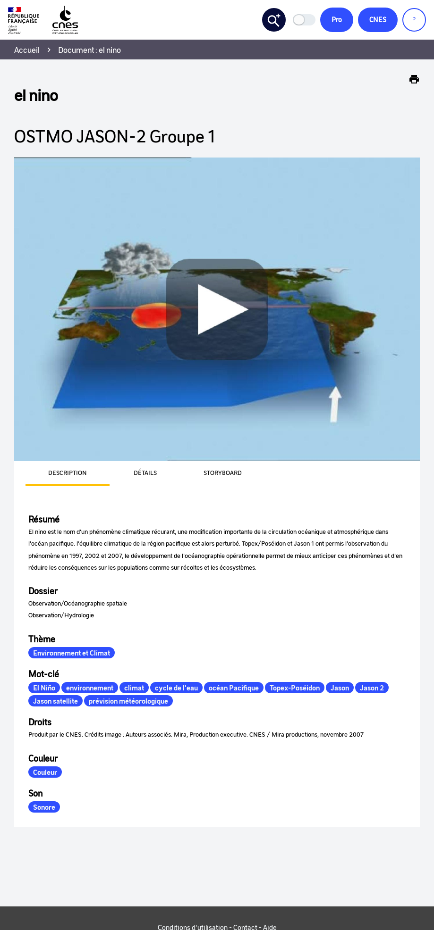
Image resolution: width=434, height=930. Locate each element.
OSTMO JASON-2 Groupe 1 (114, 136)
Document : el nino (89, 50)
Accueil (27, 50)
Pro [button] (334, 20)
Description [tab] (67, 473)
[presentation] (56, 474)
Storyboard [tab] (223, 473)
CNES (377, 20)
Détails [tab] (145, 473)
